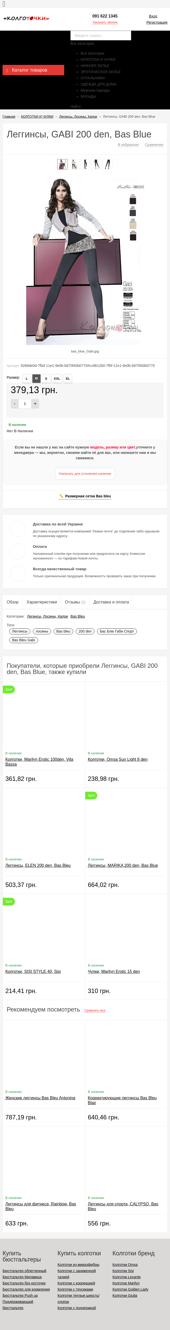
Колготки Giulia (124, 1295)
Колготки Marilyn (125, 1283)
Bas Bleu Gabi (23, 640)
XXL (57, 379)
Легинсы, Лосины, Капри (47, 616)
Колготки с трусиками (75, 1289)
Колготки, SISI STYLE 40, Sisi (33, 971)
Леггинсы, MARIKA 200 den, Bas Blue (123, 865)
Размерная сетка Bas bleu (88, 496)
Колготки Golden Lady (130, 1289)
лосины (42, 631)
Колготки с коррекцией (76, 1283)
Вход (153, 16)
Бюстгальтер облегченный (24, 1271)
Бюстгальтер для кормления (26, 1289)
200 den (85, 631)
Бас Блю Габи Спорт (117, 631)
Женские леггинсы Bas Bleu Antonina (40, 1098)
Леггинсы (19, 631)
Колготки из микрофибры (78, 1265)
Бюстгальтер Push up (20, 1295)
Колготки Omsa (125, 1265)
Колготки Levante (126, 1277)
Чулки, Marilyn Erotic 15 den (114, 971)
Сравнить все (95, 1010)
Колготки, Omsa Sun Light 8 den (118, 759)
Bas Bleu (78, 616)
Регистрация (156, 22)
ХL (68, 379)
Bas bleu (63, 631)
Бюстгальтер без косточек (24, 1283)
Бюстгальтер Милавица (22, 1277)
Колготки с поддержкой (77, 1308)
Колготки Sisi (123, 1271)
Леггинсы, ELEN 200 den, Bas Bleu (38, 865)
